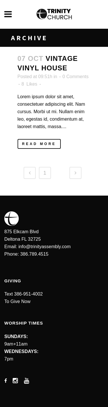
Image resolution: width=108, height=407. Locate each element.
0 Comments (75, 76)
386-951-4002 (28, 294)
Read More (39, 144)
